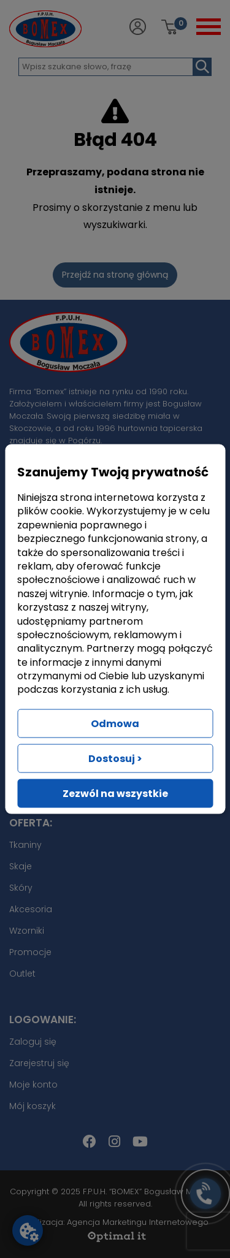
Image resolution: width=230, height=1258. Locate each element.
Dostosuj (115, 758)
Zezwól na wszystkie (115, 793)
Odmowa (115, 723)
